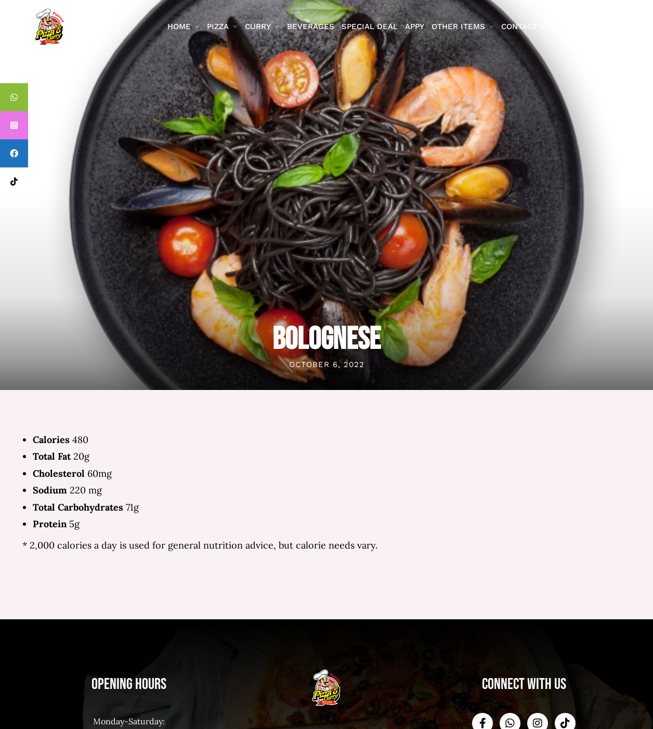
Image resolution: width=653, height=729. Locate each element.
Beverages (310, 26)
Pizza (218, 26)
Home (179, 26)
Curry (258, 26)
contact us (526, 26)
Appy (414, 26)
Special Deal (370, 26)
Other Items (458, 26)
